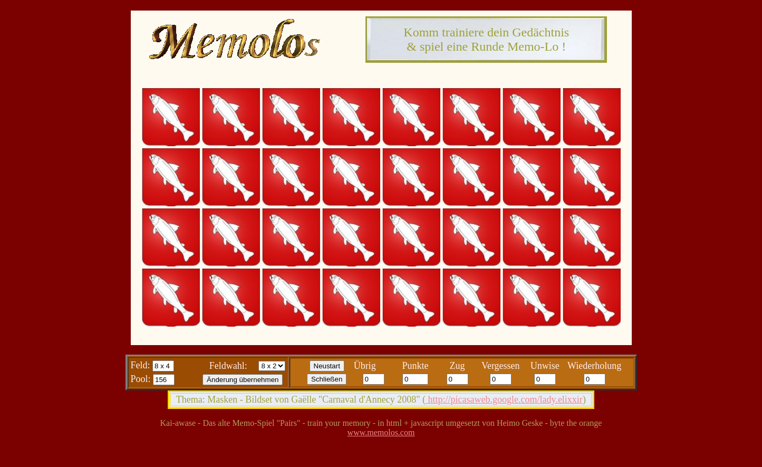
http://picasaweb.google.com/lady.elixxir (504, 399)
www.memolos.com (381, 432)
